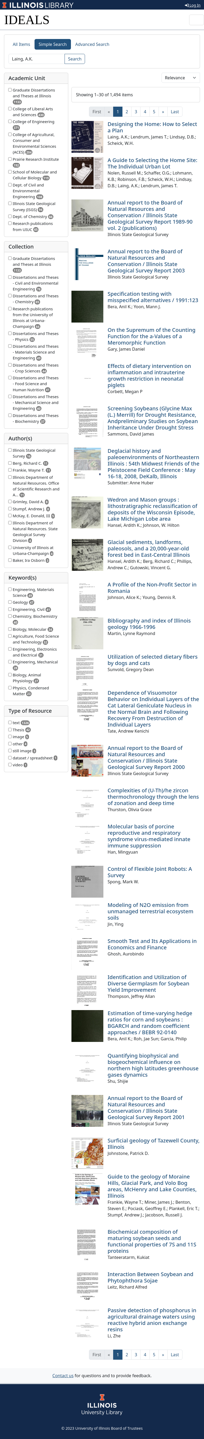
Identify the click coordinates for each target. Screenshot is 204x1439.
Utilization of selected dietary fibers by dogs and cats (153, 660)
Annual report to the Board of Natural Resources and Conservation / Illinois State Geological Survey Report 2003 (146, 261)
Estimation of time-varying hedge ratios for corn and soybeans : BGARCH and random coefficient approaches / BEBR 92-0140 (150, 1023)
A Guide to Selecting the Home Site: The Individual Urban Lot (152, 163)
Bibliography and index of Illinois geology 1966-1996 (149, 624)
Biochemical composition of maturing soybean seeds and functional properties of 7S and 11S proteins (152, 1241)
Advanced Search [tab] (92, 44)
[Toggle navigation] (196, 20)
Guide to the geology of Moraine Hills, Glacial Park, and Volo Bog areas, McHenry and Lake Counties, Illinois (152, 1186)
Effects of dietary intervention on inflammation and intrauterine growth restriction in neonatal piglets (149, 375)
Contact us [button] (63, 1376)
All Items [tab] (21, 44)
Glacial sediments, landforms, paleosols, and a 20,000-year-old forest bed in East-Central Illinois (149, 548)
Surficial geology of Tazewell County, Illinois (153, 1143)
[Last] (174, 112)
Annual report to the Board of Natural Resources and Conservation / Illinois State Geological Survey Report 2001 (146, 1107)
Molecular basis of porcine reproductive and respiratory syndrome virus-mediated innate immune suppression (149, 836)
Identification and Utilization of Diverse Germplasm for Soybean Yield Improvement (148, 983)
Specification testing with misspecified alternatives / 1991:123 (153, 297)
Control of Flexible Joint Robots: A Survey (150, 872)
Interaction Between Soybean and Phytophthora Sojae (150, 1277)
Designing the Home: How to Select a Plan (152, 127)
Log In (193, 5)
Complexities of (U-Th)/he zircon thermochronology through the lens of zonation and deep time (153, 797)
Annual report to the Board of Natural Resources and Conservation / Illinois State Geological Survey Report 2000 (146, 757)
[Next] (163, 112)
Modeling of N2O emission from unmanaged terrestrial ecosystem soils (150, 911)
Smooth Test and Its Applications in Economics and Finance (152, 944)
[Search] (36, 59)
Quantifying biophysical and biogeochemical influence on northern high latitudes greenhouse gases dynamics (153, 1065)
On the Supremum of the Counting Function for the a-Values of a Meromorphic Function (152, 336)
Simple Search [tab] (53, 44)
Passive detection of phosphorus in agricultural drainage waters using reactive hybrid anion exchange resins (152, 1320)
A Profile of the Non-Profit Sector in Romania (152, 587)
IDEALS (27, 20)
